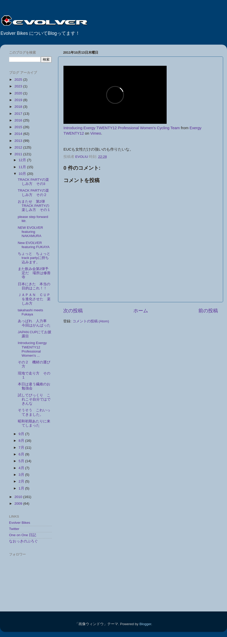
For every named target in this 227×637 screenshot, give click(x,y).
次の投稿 (73, 310)
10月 (23, 174)
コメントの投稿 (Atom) (90, 321)
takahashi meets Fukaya (30, 312)
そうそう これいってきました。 (34, 412)
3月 (22, 475)
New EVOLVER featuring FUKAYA (34, 245)
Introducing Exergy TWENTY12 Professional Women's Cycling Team (121, 128)
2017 (18, 114)
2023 (18, 86)
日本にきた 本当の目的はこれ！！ (34, 286)
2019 (18, 100)
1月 (22, 488)
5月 (22, 461)
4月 (22, 468)
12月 (23, 160)
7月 (22, 448)
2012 (18, 147)
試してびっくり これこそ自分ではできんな (34, 399)
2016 (18, 120)
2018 (18, 107)
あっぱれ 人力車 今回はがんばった (34, 323)
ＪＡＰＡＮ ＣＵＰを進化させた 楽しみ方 (34, 299)
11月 (23, 167)
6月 (22, 454)
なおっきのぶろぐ (23, 541)
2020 (18, 93)
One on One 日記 (22, 535)
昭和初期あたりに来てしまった (34, 423)
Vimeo (95, 133)
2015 (18, 127)
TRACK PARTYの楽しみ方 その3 (33, 182)
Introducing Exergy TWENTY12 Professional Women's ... (32, 349)
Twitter (14, 529)
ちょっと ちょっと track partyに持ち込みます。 (36, 258)
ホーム (140, 310)
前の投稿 (208, 310)
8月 (22, 441)
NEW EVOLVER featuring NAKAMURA (30, 232)
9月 (22, 434)
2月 (22, 481)
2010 (18, 497)
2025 (18, 79)
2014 (18, 134)
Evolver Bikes (19, 523)
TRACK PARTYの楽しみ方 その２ (33, 193)
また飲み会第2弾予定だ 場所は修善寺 (34, 273)
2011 (18, 154)
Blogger (145, 624)
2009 (18, 503)
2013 (18, 141)
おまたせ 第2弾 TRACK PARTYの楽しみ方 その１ (34, 206)
